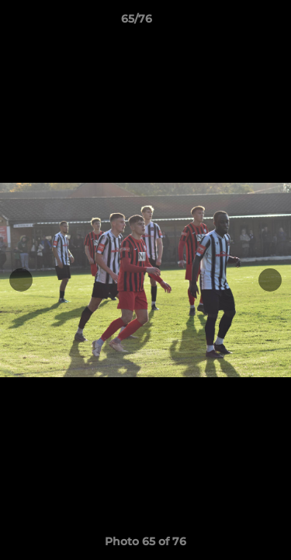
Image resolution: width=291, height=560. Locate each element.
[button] (235, 23)
